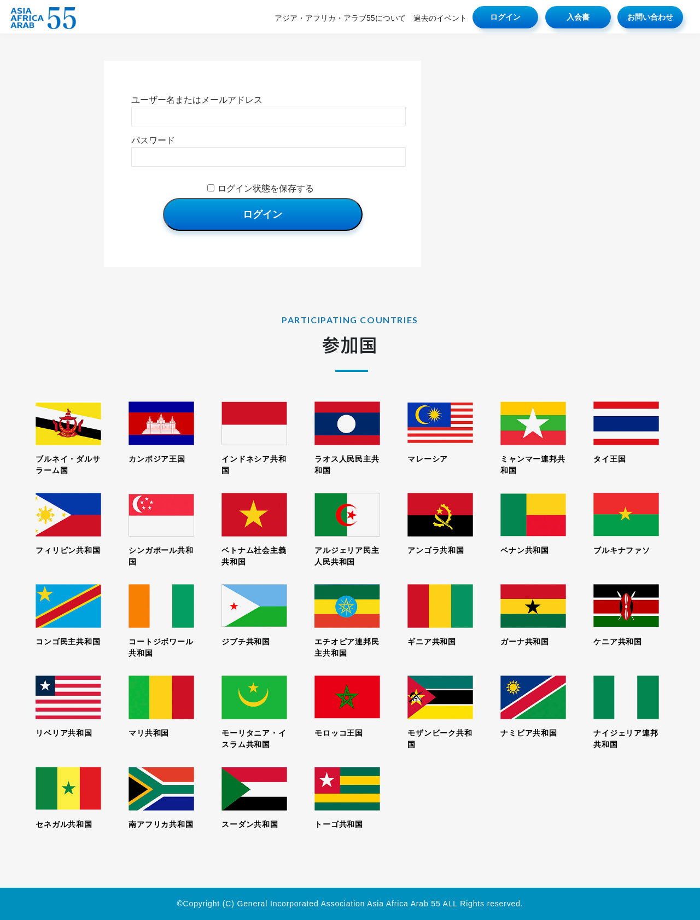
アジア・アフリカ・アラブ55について (340, 18)
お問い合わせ (650, 17)
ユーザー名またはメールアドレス (196, 99)
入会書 (578, 17)
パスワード (153, 140)
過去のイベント (440, 18)
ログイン (505, 17)
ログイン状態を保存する (266, 188)
